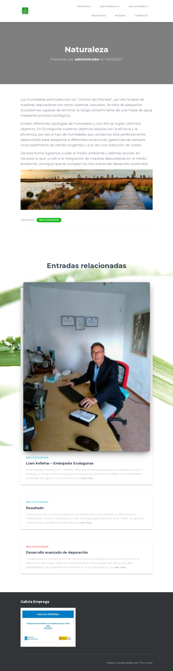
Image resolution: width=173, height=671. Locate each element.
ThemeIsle (146, 662)
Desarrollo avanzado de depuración (57, 552)
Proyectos (99, 15)
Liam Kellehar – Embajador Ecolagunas (59, 463)
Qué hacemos (109, 6)
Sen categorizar (49, 220)
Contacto (141, 15)
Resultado (35, 508)
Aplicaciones (138, 6)
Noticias (120, 15)
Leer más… (87, 478)
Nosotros (83, 6)
